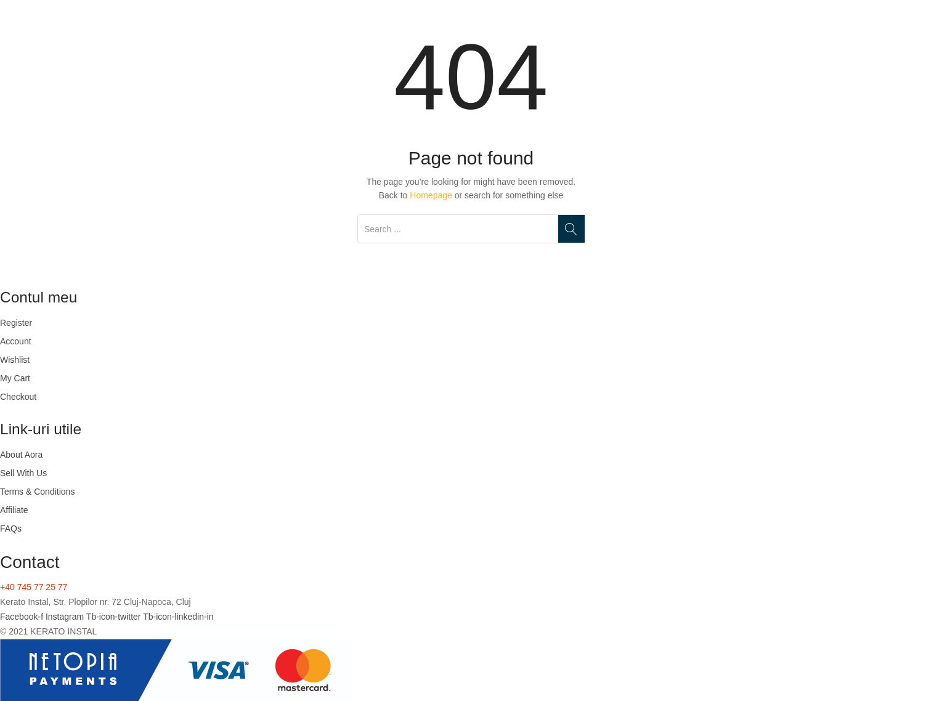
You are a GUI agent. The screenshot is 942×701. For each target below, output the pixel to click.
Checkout (18, 397)
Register (16, 323)
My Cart (15, 378)
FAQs (11, 528)
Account (15, 341)
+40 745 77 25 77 (33, 587)
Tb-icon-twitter (114, 617)
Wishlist (15, 360)
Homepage (431, 195)
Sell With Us (23, 473)
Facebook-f (23, 617)
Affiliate (14, 510)
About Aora (21, 455)
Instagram (66, 617)
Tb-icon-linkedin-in (178, 617)
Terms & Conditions (37, 491)
